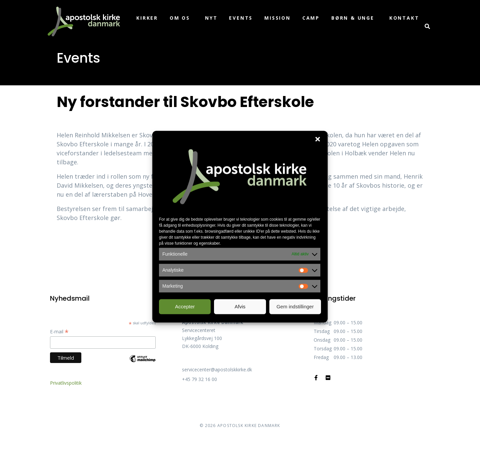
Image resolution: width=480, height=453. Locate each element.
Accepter (185, 306)
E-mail (59, 331)
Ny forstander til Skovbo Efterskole (185, 102)
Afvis (240, 306)
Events (241, 18)
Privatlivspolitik (66, 383)
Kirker (147, 18)
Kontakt (404, 18)
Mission (277, 18)
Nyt (211, 18)
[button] (317, 139)
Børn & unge (352, 18)
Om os (180, 18)
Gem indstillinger (295, 306)
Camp (311, 18)
